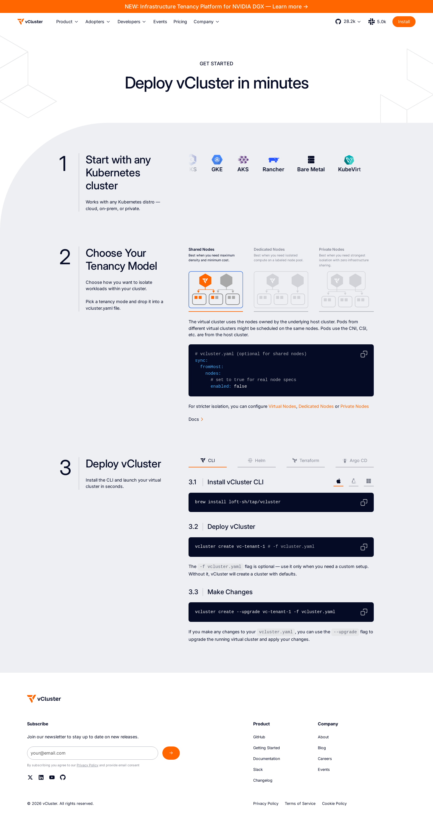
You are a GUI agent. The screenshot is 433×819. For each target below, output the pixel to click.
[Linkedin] (41, 777)
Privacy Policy (87, 765)
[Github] (63, 777)
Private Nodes (354, 406)
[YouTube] (52, 777)
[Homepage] (44, 698)
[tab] (216, 279)
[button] (67, 21)
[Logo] (30, 21)
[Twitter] (30, 777)
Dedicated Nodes (316, 406)
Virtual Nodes (282, 406)
